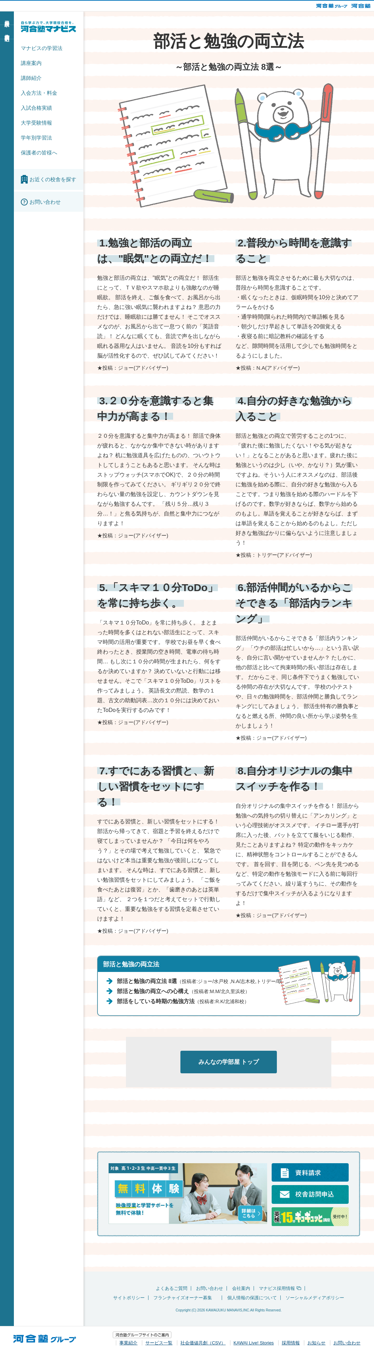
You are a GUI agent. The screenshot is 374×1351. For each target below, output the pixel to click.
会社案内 (241, 1289)
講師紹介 (31, 78)
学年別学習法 (36, 138)
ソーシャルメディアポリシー (315, 1298)
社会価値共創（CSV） (203, 1342)
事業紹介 (128, 1342)
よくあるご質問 (171, 1289)
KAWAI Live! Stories (253, 1342)
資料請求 (7, 18)
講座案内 (31, 63)
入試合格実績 (36, 108)
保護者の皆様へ (39, 153)
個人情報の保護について (252, 1298)
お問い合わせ (209, 1289)
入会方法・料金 (39, 93)
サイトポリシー (129, 1298)
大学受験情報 (36, 123)
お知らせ (316, 1342)
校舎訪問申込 (7, 31)
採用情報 (291, 1342)
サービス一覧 (158, 1342)
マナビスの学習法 (41, 48)
